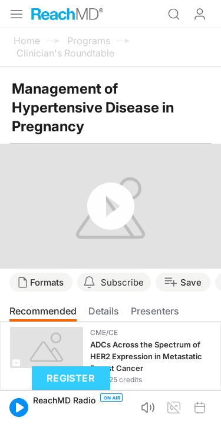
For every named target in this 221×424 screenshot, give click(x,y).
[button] (18, 407)
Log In (200, 14)
